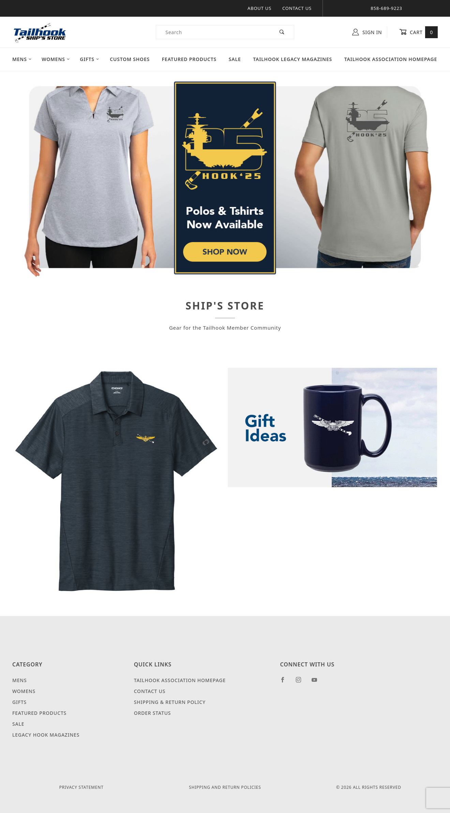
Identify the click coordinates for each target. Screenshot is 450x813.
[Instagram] (301, 682)
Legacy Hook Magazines (45, 735)
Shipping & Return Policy (170, 702)
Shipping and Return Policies (225, 787)
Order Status (152, 713)
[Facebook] (285, 682)
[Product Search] (213, 32)
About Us (259, 8)
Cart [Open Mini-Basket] (418, 32)
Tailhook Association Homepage (390, 59)
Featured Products (189, 59)
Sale (235, 59)
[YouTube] (317, 682)
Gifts (89, 59)
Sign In (367, 32)
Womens (56, 59)
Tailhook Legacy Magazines (292, 59)
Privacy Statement (81, 787)
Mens (22, 59)
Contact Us (297, 8)
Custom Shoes (130, 59)
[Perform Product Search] (282, 32)
